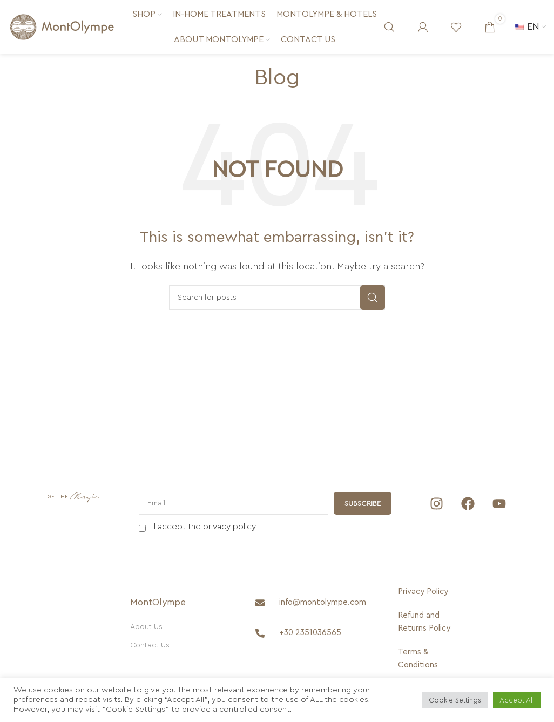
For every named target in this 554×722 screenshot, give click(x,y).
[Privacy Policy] (425, 591)
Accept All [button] (516, 700)
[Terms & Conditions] (425, 659)
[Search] (389, 27)
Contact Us (150, 645)
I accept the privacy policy (205, 526)
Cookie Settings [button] (455, 700)
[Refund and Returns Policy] (425, 622)
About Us (146, 627)
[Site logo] (62, 26)
